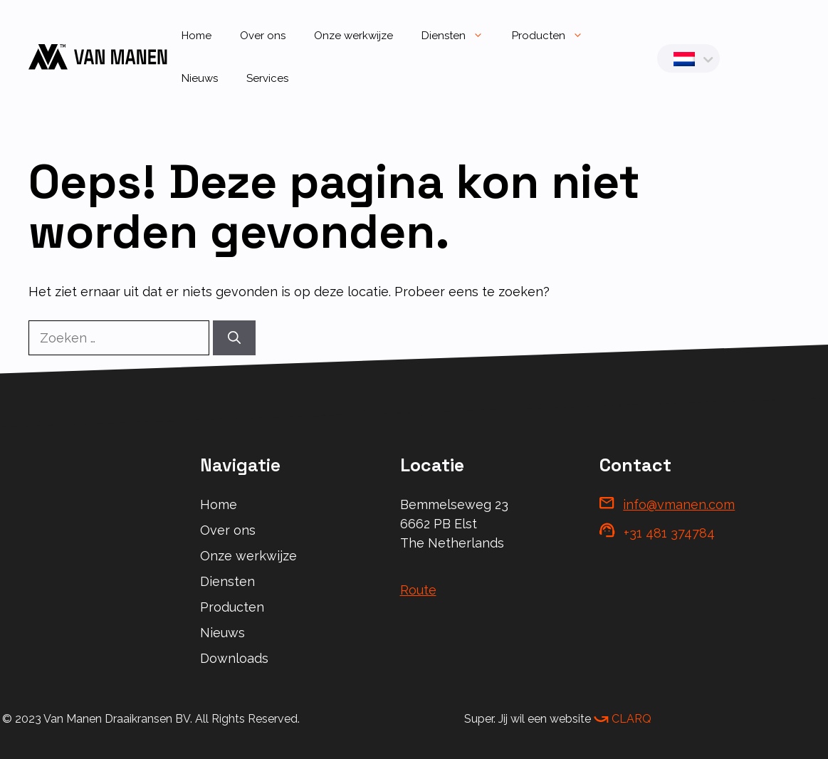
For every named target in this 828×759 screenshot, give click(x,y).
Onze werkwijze (353, 35)
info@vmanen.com (679, 504)
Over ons (262, 35)
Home (196, 35)
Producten (554, 35)
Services (267, 78)
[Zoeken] (234, 337)
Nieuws (200, 78)
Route (418, 589)
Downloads (234, 658)
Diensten (459, 35)
